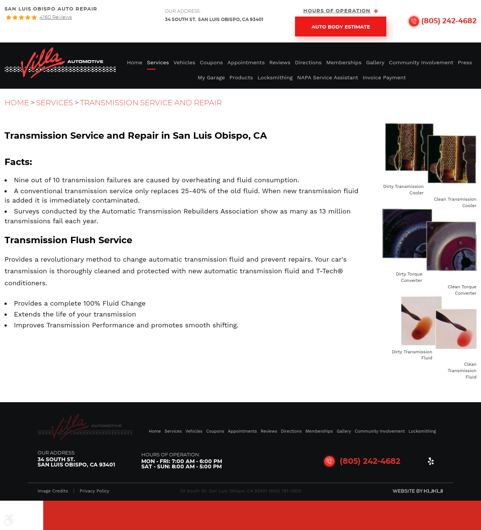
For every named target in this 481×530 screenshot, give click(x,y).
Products (241, 77)
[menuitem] (134, 62)
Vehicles (184, 62)
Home (134, 62)
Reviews (279, 62)
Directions (308, 62)
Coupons (211, 62)
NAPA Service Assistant (327, 77)
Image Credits (53, 491)
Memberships (344, 62)
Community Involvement (421, 62)
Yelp (430, 462)
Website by (417, 491)
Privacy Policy (94, 491)
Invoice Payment (384, 77)
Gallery (375, 62)
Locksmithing (275, 77)
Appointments (246, 62)
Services (158, 62)
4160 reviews (55, 17)
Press (465, 62)
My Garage (211, 77)
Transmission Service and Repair (151, 103)
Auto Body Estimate (341, 27)
